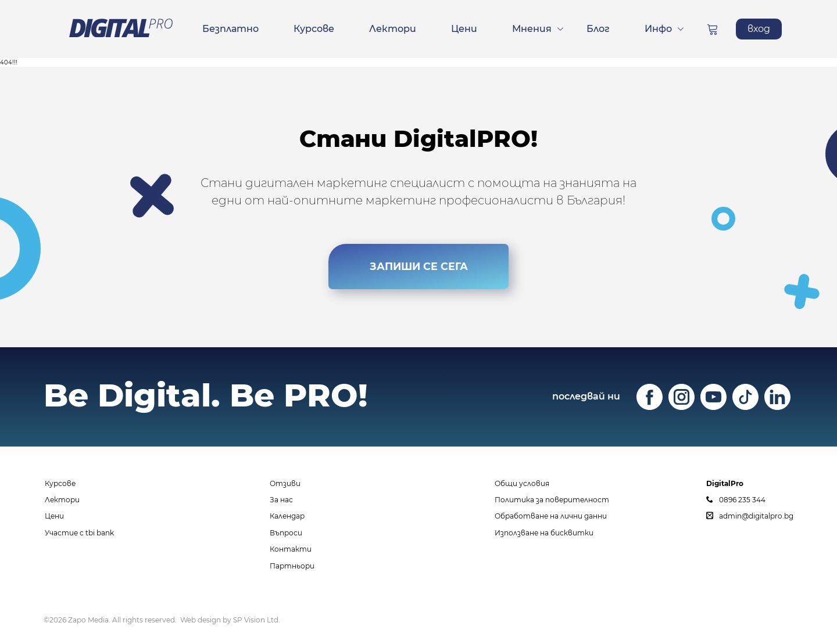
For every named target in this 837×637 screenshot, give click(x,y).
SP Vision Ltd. (256, 620)
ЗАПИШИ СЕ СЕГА (418, 263)
